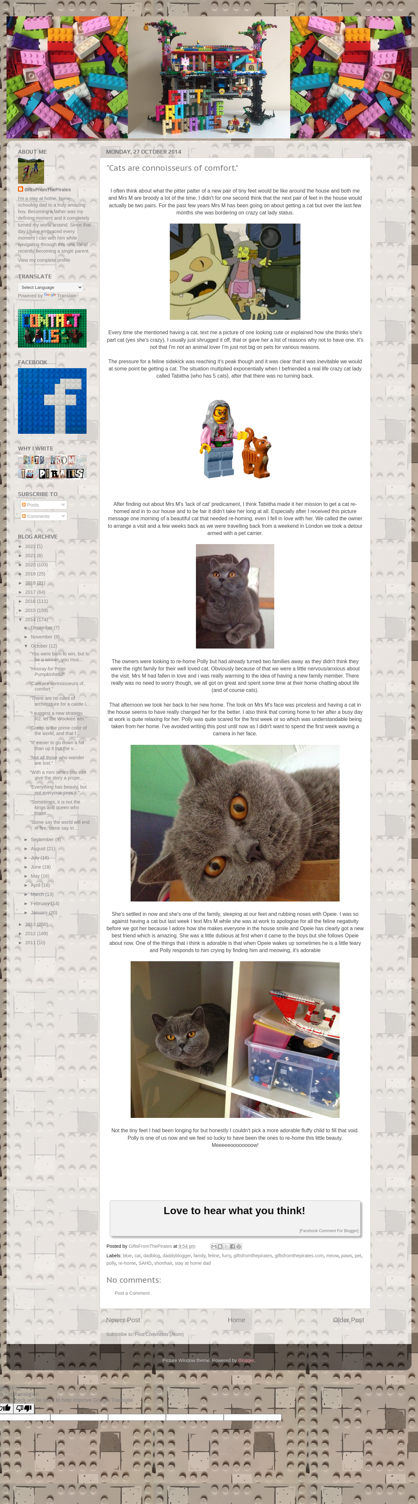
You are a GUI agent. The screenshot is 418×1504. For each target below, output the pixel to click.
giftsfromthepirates (252, 1255)
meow (332, 1255)
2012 (31, 933)
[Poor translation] (23, 1408)
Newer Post (123, 1320)
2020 (31, 564)
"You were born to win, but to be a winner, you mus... (59, 656)
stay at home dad (193, 1263)
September (43, 839)
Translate (60, 295)
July (36, 857)
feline (213, 1255)
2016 (31, 601)
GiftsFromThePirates (47, 189)
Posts (30, 505)
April (36, 885)
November (42, 636)
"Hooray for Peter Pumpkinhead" (48, 671)
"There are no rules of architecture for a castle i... (60, 701)
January (40, 912)
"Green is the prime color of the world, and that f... (58, 730)
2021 (31, 555)
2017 (31, 592)
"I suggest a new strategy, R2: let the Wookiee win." (58, 716)
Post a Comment (132, 1293)
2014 (31, 619)
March (38, 894)
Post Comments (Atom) (159, 1334)
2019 (31, 573)
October (40, 646)
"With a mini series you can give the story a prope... (58, 775)
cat (138, 1255)
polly (111, 1263)
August (39, 848)
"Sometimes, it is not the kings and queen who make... (55, 807)
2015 (31, 610)
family (199, 1255)
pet (358, 1255)
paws (346, 1255)
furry (226, 1255)
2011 (31, 942)
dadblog (151, 1255)
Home (237, 1320)
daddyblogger (177, 1255)
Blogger (246, 1360)
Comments (36, 516)
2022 (31, 546)
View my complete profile (44, 260)
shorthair (163, 1263)
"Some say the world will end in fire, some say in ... (59, 825)
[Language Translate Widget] (50, 287)
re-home (127, 1263)
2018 (31, 583)
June (36, 867)
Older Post (348, 1320)
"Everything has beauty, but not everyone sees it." (58, 789)
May (36, 876)
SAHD (145, 1263)
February (41, 903)
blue (127, 1255)
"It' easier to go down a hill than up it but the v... (57, 745)
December (42, 627)
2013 (31, 924)
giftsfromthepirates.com (299, 1255)
